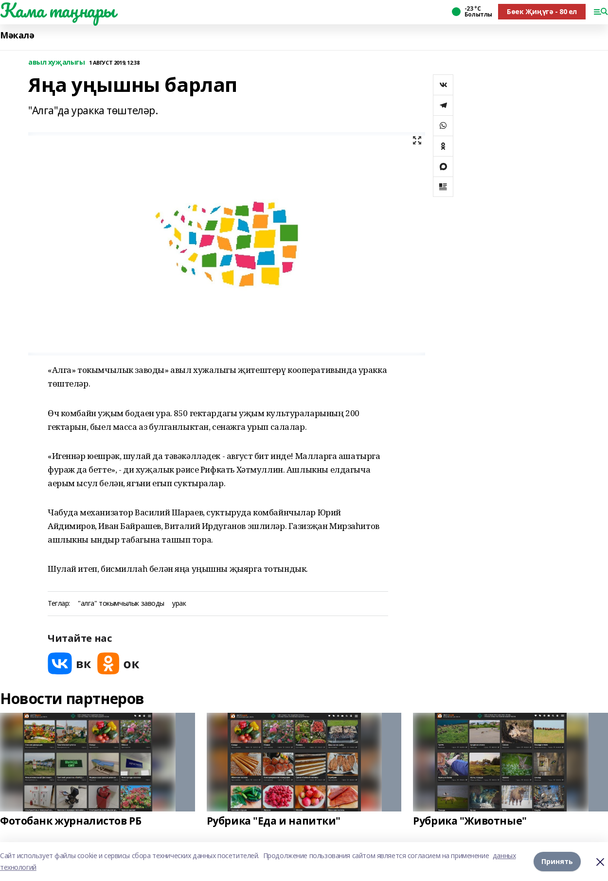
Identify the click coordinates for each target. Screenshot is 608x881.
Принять (557, 861)
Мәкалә (17, 35)
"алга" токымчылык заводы (121, 603)
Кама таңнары (57, 10)
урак (179, 603)
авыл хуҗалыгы (56, 62)
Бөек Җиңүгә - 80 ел (542, 11)
